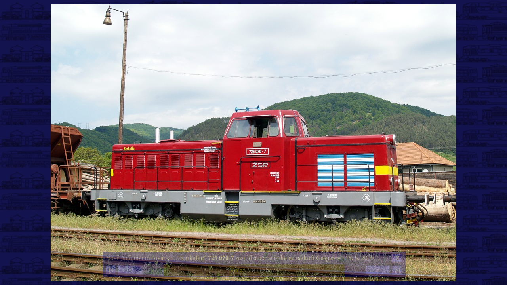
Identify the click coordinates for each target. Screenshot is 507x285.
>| (397, 270)
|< (111, 270)
